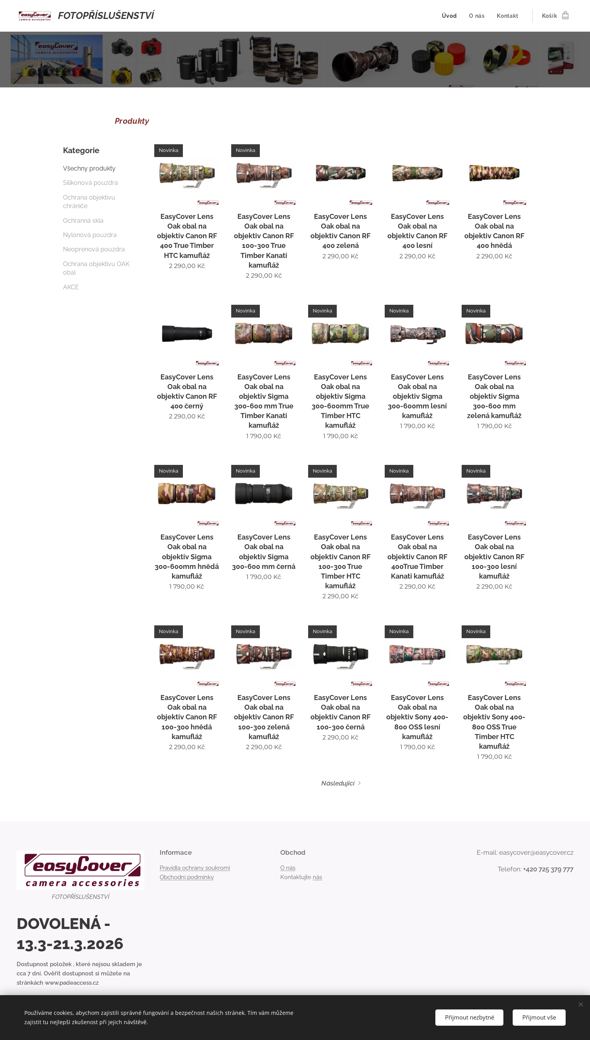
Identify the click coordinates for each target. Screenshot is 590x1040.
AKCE (71, 287)
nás (317, 877)
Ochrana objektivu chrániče (89, 202)
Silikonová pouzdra (90, 182)
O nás (287, 867)
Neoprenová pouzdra (94, 249)
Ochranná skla (83, 220)
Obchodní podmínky (187, 877)
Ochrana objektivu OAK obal (96, 268)
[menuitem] (451, 16)
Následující (338, 783)
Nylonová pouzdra (90, 235)
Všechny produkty (89, 168)
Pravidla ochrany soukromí (195, 867)
